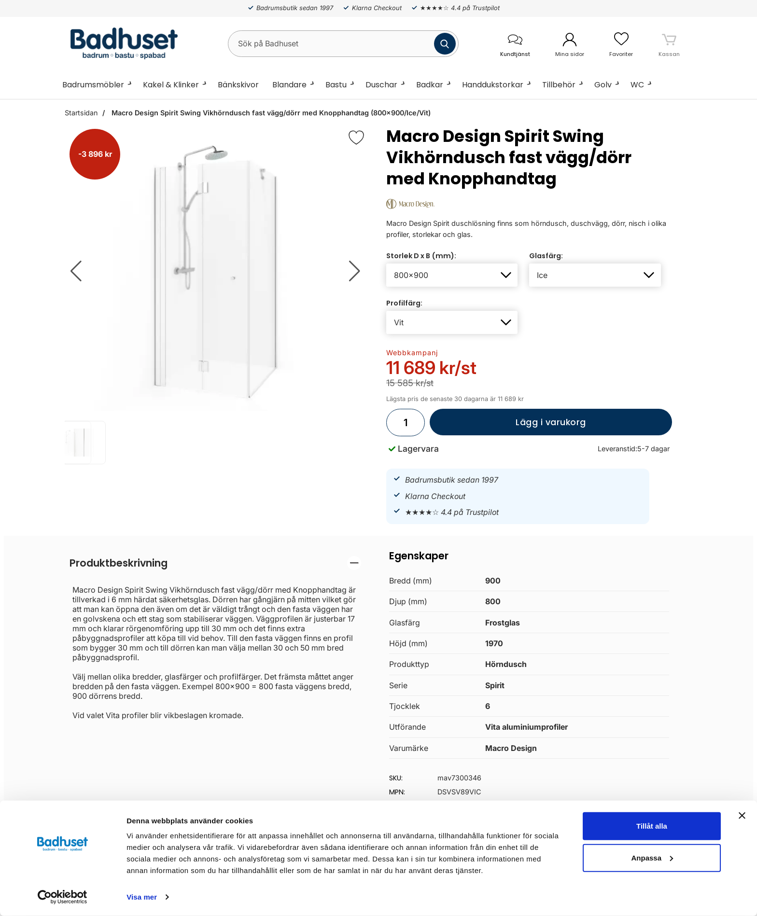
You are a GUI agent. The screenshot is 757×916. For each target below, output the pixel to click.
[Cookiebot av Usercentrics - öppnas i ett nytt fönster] (62, 897)
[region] (215, 563)
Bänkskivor (238, 84)
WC (637, 84)
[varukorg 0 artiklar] (669, 43)
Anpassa (652, 857)
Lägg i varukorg (508, 426)
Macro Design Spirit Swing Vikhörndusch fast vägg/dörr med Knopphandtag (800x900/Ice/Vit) (270, 113)
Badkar (429, 84)
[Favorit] (356, 137)
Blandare (289, 84)
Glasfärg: (546, 256)
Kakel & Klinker (171, 84)
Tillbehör (558, 84)
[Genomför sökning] (445, 44)
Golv (603, 84)
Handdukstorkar (492, 84)
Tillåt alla (651, 826)
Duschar (381, 84)
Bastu (336, 84)
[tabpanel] (215, 638)
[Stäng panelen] (742, 815)
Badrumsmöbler (93, 84)
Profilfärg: (404, 303)
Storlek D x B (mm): (421, 256)
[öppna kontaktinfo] (515, 44)
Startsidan (81, 113)
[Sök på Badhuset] (343, 43)
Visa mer (141, 897)
